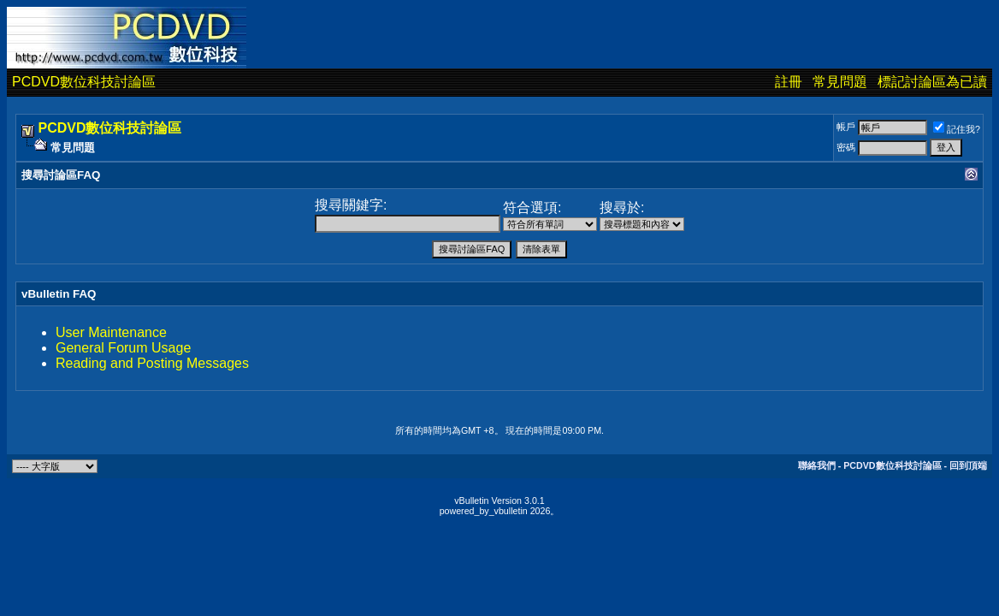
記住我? (956, 129)
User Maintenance (111, 332)
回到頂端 (968, 465)
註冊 (788, 81)
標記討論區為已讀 (932, 81)
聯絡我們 (817, 465)
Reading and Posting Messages (152, 363)
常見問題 (840, 81)
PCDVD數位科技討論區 (84, 81)
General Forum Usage (123, 348)
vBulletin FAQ (58, 293)
